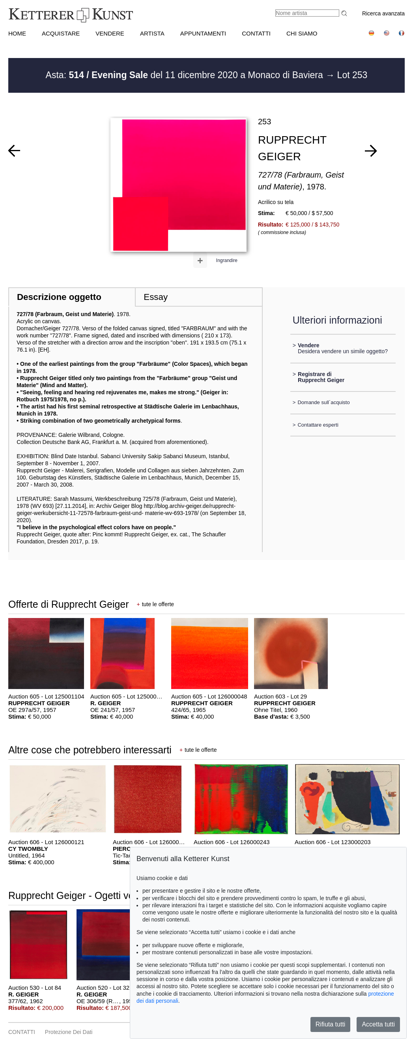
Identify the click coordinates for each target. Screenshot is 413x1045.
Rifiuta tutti (331, 1024)
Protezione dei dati (69, 1032)
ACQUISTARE (61, 33)
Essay (156, 297)
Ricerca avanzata (383, 13)
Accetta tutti (378, 1024)
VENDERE (109, 33)
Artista (152, 33)
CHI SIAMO (301, 33)
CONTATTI (256, 33)
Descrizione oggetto (59, 297)
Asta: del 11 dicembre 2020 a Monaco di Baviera (186, 75)
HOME (17, 33)
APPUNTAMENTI (203, 33)
